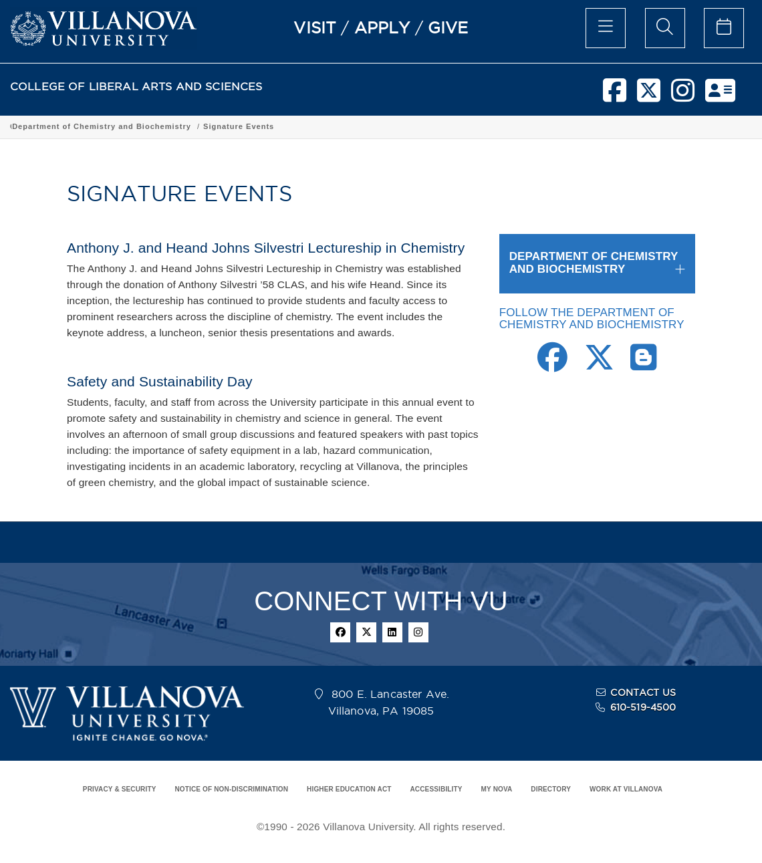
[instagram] (682, 95)
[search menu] (665, 28)
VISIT (314, 27)
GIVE (448, 27)
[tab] (597, 263)
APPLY (382, 27)
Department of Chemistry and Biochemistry (358, 126)
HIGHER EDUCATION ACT (349, 789)
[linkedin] (392, 632)
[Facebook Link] (552, 364)
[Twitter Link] (599, 364)
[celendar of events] (724, 28)
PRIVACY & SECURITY (119, 789)
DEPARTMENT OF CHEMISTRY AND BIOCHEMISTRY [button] (593, 262)
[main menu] (606, 28)
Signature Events (495, 126)
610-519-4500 (643, 707)
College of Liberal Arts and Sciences (86, 126)
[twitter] (648, 95)
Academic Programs (215, 126)
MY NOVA (497, 789)
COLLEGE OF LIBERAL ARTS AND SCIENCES (136, 86)
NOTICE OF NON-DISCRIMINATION (231, 789)
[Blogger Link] (643, 364)
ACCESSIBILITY (436, 789)
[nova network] (720, 95)
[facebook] (614, 95)
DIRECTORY (551, 789)
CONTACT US (643, 692)
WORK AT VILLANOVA (626, 789)
